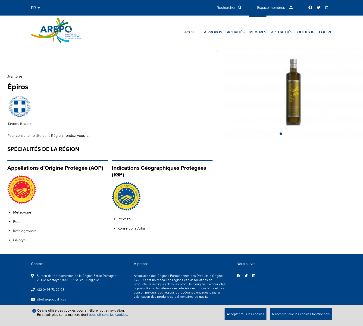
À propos (213, 32)
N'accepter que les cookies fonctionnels (301, 314)
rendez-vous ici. (77, 135)
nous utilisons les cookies (108, 315)
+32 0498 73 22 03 (50, 290)
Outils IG (305, 32)
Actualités (282, 32)
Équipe (325, 32)
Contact (37, 264)
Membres (257, 32)
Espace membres (271, 7)
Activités (236, 32)
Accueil (191, 32)
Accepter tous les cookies (245, 314)
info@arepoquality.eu (51, 299)
